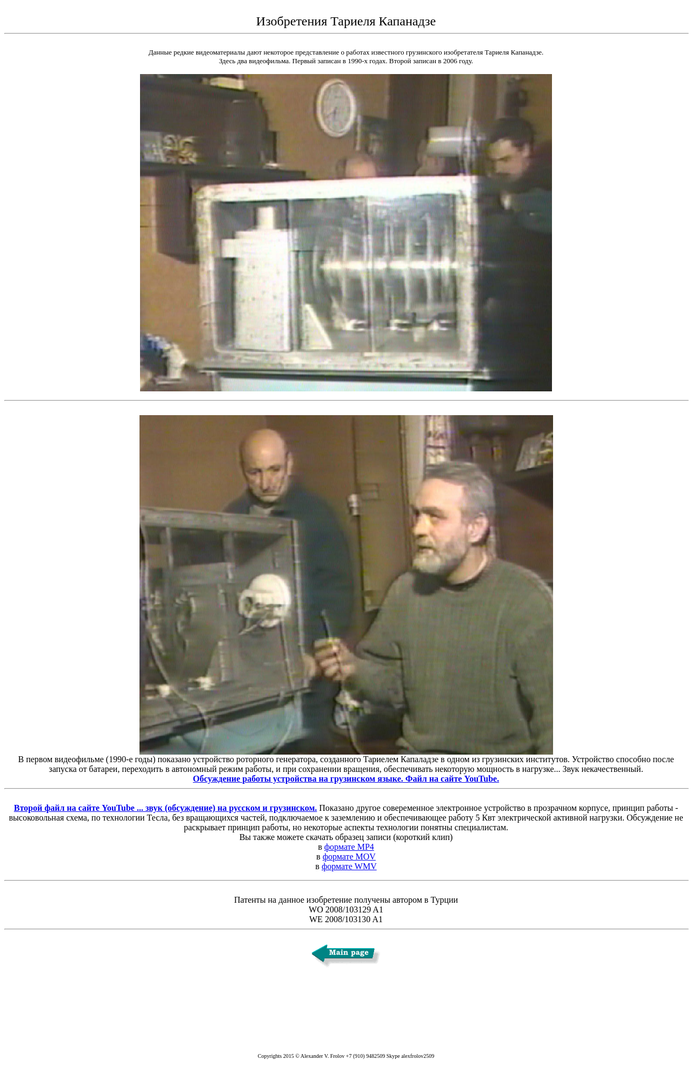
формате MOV (349, 856)
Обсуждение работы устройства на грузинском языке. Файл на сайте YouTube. (346, 778)
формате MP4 (349, 846)
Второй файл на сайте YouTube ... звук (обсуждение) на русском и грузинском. (165, 807)
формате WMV (349, 866)
